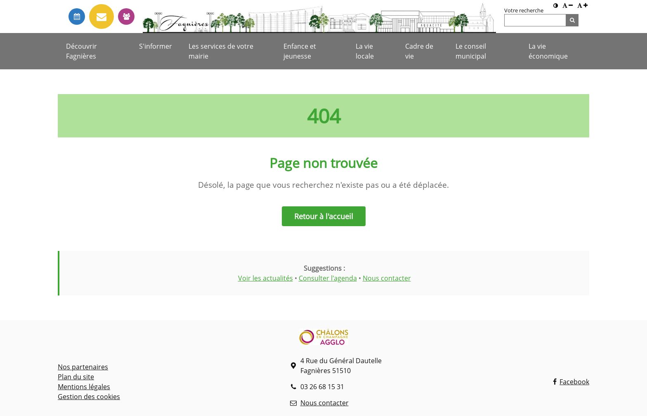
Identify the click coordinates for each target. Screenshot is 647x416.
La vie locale (365, 51)
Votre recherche (523, 10)
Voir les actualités (265, 278)
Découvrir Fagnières (81, 51)
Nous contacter (387, 278)
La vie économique (548, 51)
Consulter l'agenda (328, 278)
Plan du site (76, 376)
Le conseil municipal (471, 51)
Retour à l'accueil (323, 216)
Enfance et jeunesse (299, 51)
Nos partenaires (83, 366)
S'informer (155, 46)
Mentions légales (84, 386)
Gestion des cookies (89, 396)
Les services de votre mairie (221, 51)
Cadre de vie (419, 51)
